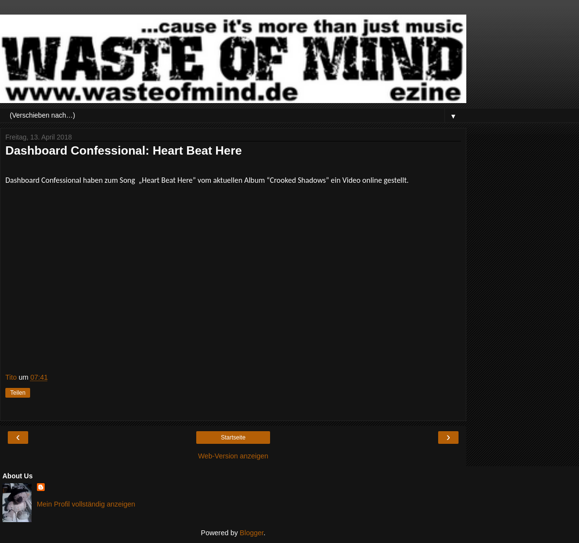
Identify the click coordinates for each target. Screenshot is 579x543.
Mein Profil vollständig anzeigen (86, 504)
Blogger (252, 533)
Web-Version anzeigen (233, 456)
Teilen (17, 392)
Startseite (233, 437)
